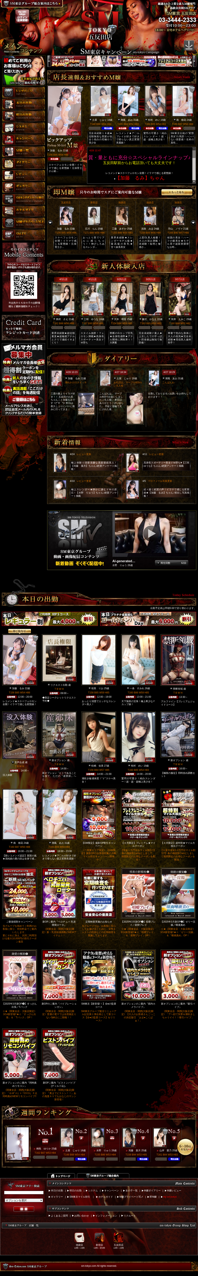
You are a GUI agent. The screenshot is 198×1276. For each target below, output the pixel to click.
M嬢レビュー (174, 1190)
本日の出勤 (57, 1190)
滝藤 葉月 (134, 1150)
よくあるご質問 (59, 1215)
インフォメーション (106, 1215)
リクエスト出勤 (59, 685)
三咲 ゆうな (91, 319)
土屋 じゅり (99, 119)
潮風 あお (127, 119)
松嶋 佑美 (97, 765)
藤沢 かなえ (149, 319)
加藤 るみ (56, 150)
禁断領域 (178, 688)
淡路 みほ (147, 228)
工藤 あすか (119, 228)
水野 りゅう (103, 1150)
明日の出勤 (76, 1190)
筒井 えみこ (178, 319)
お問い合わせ (81, 1215)
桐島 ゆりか (43, 1148)
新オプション (59, 760)
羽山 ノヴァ (175, 228)
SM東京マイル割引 (80, 1196)
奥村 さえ (62, 319)
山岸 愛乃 (165, 1150)
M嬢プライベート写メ (131, 1196)
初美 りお (97, 688)
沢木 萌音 (120, 319)
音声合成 (19, 762)
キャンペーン (111, 1190)
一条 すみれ (137, 688)
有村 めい (154, 119)
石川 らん (91, 228)
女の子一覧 (131, 1190)
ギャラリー (57, 1196)
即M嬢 (153, 1196)
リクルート (130, 1215)
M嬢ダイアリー (152, 1190)
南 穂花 (181, 119)
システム (93, 1190)
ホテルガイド (105, 1196)
